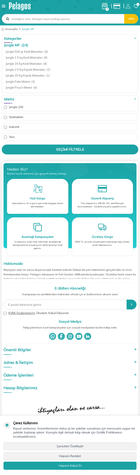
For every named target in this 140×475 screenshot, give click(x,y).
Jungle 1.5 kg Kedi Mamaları (26, 57)
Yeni (9, 137)
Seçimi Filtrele (70, 149)
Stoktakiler (13, 117)
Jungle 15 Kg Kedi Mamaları (26, 63)
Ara (131, 18)
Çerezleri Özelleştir (70, 446)
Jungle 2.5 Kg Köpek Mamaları (28, 69)
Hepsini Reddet (70, 456)
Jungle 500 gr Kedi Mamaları (27, 51)
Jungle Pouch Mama (21, 87)
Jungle (13, 107)
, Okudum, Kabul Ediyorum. (36, 313)
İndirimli (11, 127)
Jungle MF (16, 45)
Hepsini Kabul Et (70, 466)
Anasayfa (10, 29)
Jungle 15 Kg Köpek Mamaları (28, 75)
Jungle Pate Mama (20, 81)
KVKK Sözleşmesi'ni (22, 313)
